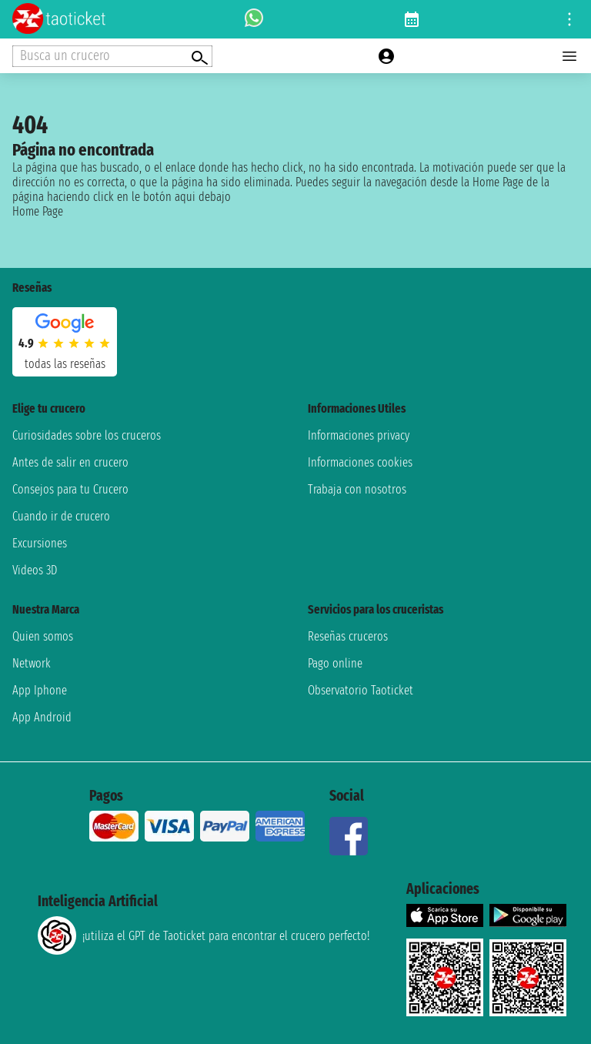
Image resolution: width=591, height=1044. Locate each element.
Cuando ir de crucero (61, 516)
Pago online (335, 663)
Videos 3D (34, 570)
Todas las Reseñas (65, 363)
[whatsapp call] (254, 19)
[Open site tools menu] (569, 19)
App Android (42, 717)
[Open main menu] (569, 56)
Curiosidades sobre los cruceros (86, 435)
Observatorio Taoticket (360, 690)
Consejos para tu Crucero (70, 489)
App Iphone (39, 690)
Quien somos (42, 636)
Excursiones (39, 543)
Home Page (37, 211)
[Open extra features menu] (112, 56)
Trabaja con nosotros (357, 489)
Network (31, 663)
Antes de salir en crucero (70, 462)
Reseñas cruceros (348, 636)
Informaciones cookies (360, 462)
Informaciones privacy (358, 435)
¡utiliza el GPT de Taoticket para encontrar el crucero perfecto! (203, 935)
